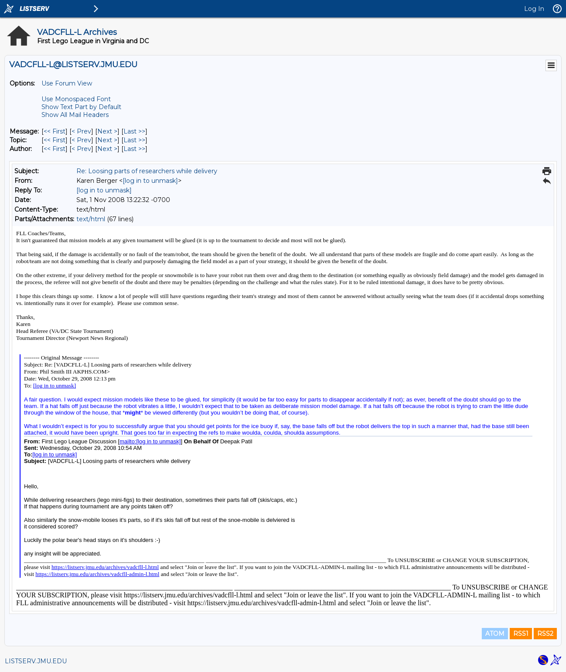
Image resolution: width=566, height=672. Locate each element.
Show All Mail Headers (75, 115)
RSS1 (520, 634)
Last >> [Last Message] (134, 131)
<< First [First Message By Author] (54, 149)
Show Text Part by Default (81, 107)
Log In (534, 9)
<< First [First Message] (54, 131)
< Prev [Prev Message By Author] (81, 149)
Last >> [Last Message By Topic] (134, 140)
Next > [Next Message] (107, 131)
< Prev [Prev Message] (81, 131)
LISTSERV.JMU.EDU (36, 661)
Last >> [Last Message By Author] (134, 149)
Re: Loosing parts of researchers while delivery (146, 171)
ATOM (494, 634)
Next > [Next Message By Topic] (107, 140)
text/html (90, 219)
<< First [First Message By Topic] (54, 140)
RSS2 (545, 634)
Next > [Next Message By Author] (107, 149)
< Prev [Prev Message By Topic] (81, 140)
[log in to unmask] (150, 181)
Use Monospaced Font (76, 99)
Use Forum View (66, 83)
